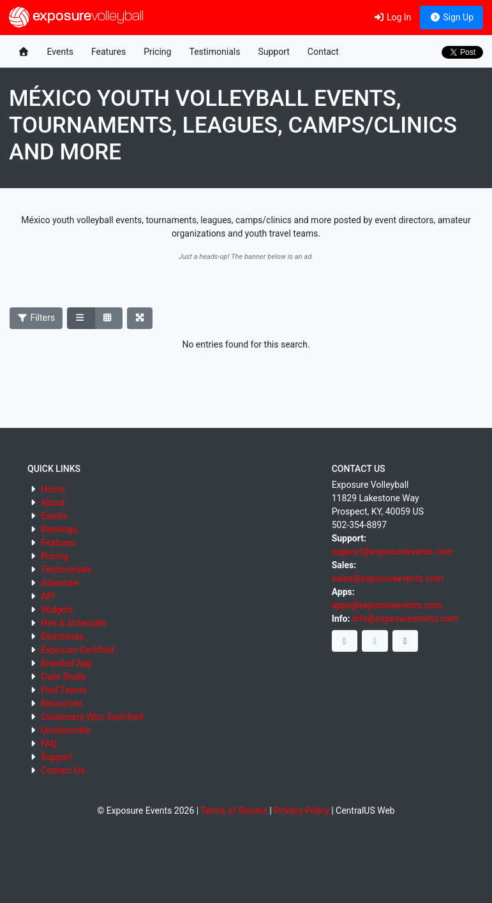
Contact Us (63, 770)
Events (60, 52)
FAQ (49, 743)
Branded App (66, 663)
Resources (62, 703)
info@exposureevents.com (405, 618)
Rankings (59, 529)
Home (53, 489)
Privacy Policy (301, 810)
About (52, 502)
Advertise (59, 583)
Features (108, 52)
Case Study (63, 677)
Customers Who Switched (92, 717)
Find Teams (64, 690)
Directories (62, 636)
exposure (76, 17)
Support (273, 52)
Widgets (57, 610)
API (48, 596)
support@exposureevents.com (392, 552)
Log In (392, 17)
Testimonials (214, 52)
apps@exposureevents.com (387, 605)
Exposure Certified (77, 650)
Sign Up (451, 17)
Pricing (157, 52)
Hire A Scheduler (74, 623)
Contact (323, 52)
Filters (36, 317)
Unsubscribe (66, 730)
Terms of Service (233, 810)
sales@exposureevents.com (388, 578)
